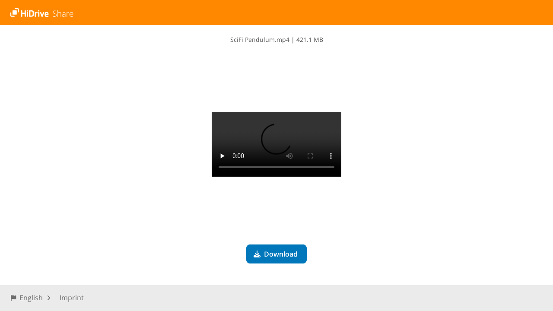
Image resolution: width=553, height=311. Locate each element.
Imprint (72, 297)
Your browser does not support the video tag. (276, 144)
